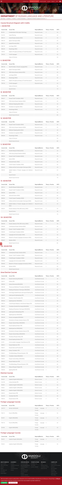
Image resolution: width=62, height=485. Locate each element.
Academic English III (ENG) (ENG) (15, 379)
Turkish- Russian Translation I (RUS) (16, 164)
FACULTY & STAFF (43, 1)
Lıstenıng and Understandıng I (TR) (16, 295)
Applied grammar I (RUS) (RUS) (15, 300)
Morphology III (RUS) (13, 109)
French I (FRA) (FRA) (13, 413)
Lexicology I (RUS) (12, 46)
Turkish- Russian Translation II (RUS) (16, 198)
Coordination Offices (45, 466)
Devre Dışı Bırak (13, 482)
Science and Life (44, 468)
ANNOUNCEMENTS (24, 463)
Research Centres (44, 465)
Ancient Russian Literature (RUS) (16, 37)
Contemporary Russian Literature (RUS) (17, 226)
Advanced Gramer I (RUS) (14, 161)
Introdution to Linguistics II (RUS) (16, 132)
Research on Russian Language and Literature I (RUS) (20, 237)
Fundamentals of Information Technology (17, 32)
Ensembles (53, 470)
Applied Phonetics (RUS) (14, 43)
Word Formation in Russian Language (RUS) (18, 66)
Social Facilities (54, 463)
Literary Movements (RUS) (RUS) (16, 284)
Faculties (14, 18)
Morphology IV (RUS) (13, 135)
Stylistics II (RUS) (12, 266)
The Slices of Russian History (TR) (16, 336)
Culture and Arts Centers (55, 465)
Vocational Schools (14, 468)
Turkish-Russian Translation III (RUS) (16, 232)
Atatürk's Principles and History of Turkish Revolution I (20, 51)
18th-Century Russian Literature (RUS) (17, 72)
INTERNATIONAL (26, 1)
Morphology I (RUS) (13, 49)
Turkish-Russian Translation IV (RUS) (16, 258)
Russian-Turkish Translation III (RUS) (16, 156)
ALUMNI (48, 1)
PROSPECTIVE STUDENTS (34, 1)
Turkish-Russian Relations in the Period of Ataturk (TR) (20, 303)
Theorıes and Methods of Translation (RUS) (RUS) (19, 287)
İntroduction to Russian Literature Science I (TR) (19, 320)
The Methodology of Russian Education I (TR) (18, 353)
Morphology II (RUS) (13, 77)
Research (22, 468)
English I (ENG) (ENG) (13, 418)
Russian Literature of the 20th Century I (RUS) (18, 208)
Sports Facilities (54, 468)
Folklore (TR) (11, 281)
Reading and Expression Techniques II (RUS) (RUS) (19, 309)
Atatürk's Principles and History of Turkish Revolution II (20, 80)
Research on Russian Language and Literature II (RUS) (20, 263)
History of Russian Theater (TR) (15, 367)
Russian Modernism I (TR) (14, 345)
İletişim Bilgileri (3, 473)
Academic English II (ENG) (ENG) (15, 444)
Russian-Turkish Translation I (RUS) (16, 98)
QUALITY (53, 1)
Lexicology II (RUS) (13, 75)
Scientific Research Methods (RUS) (16, 150)
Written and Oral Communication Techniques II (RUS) (20, 201)
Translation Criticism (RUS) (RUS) (16, 356)
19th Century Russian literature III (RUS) (17, 153)
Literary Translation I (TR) (14, 350)
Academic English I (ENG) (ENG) (15, 439)
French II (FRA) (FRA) (13, 422)
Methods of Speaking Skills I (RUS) (16, 104)
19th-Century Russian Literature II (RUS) (17, 127)
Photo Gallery (53, 474)
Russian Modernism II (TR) (14, 361)
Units (42, 463)
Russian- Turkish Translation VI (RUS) (16, 255)
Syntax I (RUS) (12, 159)
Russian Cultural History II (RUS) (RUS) (17, 334)
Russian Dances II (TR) (13, 398)
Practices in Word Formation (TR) (16, 298)
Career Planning (12, 35)
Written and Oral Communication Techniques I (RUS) (20, 167)
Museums (53, 466)
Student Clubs (53, 471)
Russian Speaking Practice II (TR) (15, 339)
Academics (9, 18)
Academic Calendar (24, 474)
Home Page (3, 18)
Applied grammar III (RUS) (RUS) (15, 328)
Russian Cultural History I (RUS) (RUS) (17, 322)
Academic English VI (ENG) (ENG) (16, 390)
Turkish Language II (13, 83)
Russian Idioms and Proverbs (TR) (16, 347)
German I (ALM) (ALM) (13, 408)
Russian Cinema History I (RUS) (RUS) (16, 358)
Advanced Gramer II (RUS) (14, 195)
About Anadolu (3, 463)
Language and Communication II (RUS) (17, 260)
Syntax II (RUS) (12, 192)
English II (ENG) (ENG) (13, 427)
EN (59, 4)
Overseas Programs (24, 470)
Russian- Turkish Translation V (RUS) (16, 229)
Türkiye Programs (24, 466)
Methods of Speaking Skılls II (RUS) (16, 130)
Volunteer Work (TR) (13, 396)
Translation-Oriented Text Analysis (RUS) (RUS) (19, 306)
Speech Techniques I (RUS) (14, 40)
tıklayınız (58, 478)
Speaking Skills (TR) (13, 369)
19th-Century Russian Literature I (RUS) (17, 101)
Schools (12, 470)
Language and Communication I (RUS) (17, 234)
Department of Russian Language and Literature (36, 18)
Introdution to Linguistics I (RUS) (15, 106)
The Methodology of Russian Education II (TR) (18, 364)
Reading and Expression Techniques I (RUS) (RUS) (19, 289)
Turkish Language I (13, 54)
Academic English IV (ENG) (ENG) (16, 384)
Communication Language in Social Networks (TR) (19, 342)
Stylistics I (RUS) (12, 240)
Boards (2, 468)
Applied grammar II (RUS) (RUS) (15, 314)
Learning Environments (25, 476)
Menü (1, 1)
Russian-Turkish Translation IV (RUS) (16, 190)
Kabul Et (4, 482)
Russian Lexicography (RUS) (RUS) (16, 317)
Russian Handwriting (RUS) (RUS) (16, 278)
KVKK (57, 1)
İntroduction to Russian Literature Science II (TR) (19, 331)
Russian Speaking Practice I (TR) (15, 325)
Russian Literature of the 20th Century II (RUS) (18, 223)
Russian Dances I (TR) (13, 393)
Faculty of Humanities (22, 18)
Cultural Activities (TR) (13, 382)
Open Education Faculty (25, 465)
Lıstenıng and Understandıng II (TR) (16, 311)
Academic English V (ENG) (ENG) (15, 387)
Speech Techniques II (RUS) (14, 69)
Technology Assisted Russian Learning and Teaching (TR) (21, 292)
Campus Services (54, 473)
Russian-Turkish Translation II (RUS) (16, 124)
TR (57, 4)
